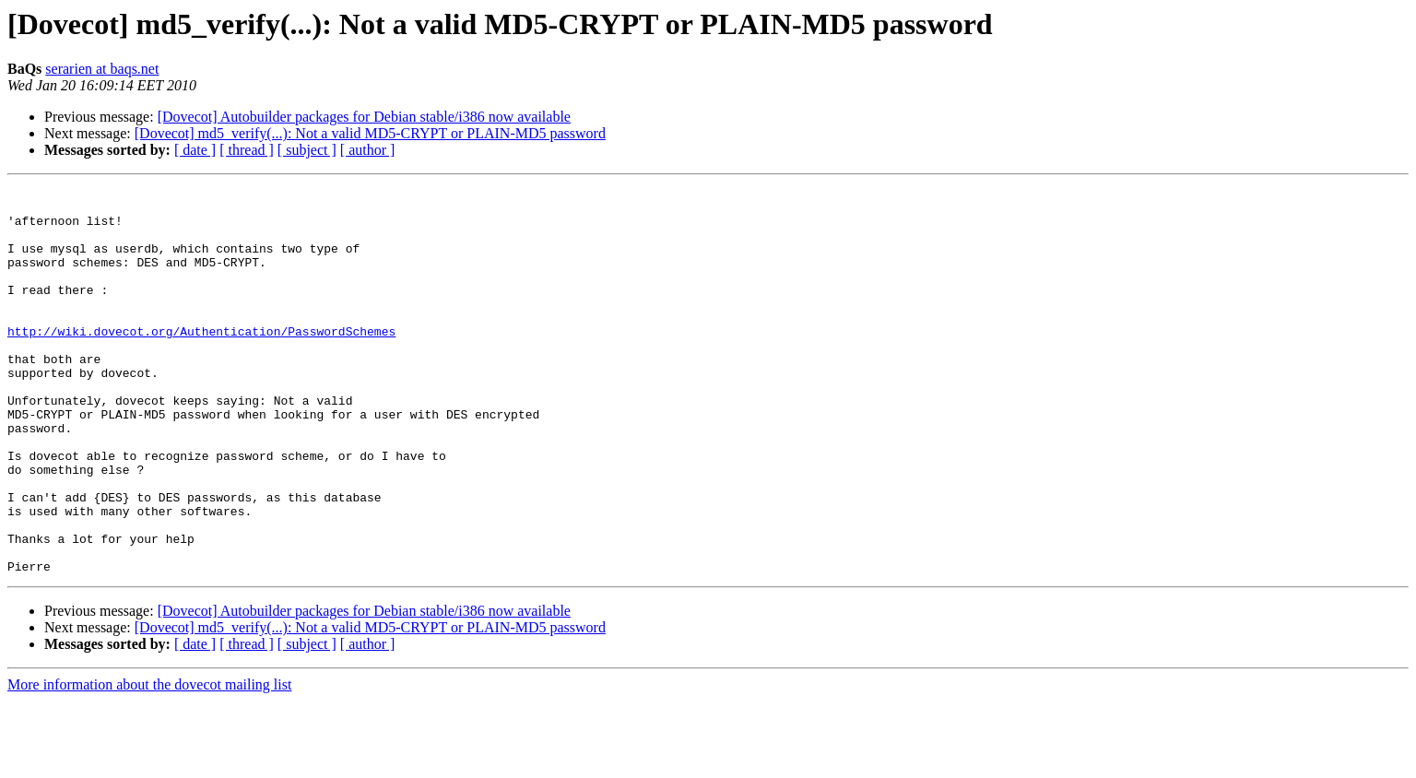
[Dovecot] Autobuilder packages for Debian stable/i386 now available (364, 116)
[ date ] (195, 150)
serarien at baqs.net (102, 69)
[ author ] (367, 150)
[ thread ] (246, 150)
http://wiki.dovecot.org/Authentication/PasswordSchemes (201, 361)
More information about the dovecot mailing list (149, 762)
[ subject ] (306, 150)
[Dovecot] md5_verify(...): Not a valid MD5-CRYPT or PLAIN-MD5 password (370, 133)
